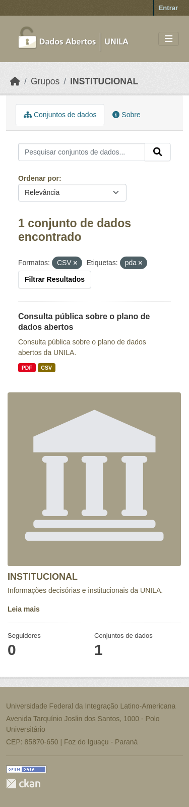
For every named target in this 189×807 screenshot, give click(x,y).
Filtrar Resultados (55, 279)
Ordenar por (38, 178)
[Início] (15, 81)
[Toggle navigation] (168, 39)
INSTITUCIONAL (104, 81)
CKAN (23, 783)
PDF (27, 368)
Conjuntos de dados (60, 115)
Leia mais (24, 609)
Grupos (45, 81)
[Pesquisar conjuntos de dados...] (81, 152)
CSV (46, 368)
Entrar (168, 8)
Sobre (126, 115)
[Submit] (158, 152)
